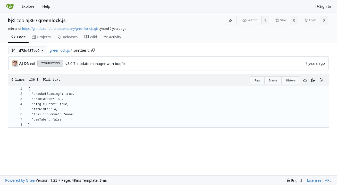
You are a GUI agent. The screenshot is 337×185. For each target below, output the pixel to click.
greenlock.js (52, 20)
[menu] (295, 180)
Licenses (314, 180)
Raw (257, 80)
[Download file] (305, 80)
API (328, 180)
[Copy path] (93, 50)
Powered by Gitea (20, 180)
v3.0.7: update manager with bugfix (95, 63)
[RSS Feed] (231, 20)
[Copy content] (313, 80)
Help (46, 6)
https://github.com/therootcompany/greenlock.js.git (60, 28)
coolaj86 (25, 20)
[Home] (10, 6)
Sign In (323, 6)
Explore (28, 6)
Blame (273, 80)
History (291, 80)
